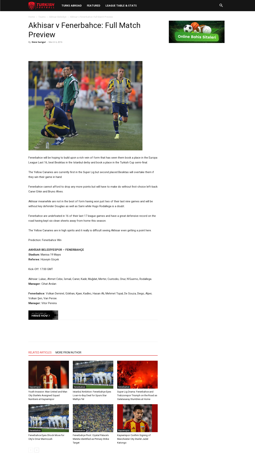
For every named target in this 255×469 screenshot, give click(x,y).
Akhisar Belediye (57, 16)
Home (31, 16)
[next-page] (36, 450)
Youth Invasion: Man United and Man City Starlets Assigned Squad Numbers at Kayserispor (47, 395)
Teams (42, 16)
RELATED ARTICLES (40, 352)
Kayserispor (35, 387)
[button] (221, 5)
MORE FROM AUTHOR (68, 352)
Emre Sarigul (39, 42)
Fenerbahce (79, 387)
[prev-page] (30, 450)
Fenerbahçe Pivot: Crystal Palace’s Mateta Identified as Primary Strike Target (91, 439)
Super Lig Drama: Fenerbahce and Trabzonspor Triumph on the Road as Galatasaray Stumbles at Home (137, 395)
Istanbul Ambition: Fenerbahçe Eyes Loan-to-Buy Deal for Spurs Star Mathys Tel (92, 395)
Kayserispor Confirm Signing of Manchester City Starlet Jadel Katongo (134, 439)
